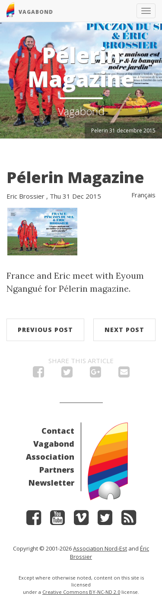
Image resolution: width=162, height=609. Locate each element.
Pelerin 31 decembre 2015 (123, 130)
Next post (124, 329)
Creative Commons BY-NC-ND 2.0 (81, 592)
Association (50, 456)
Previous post (45, 329)
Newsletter (51, 482)
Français (143, 194)
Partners (56, 469)
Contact (57, 430)
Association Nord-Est (100, 548)
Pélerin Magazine (75, 177)
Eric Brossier (25, 196)
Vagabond (53, 443)
